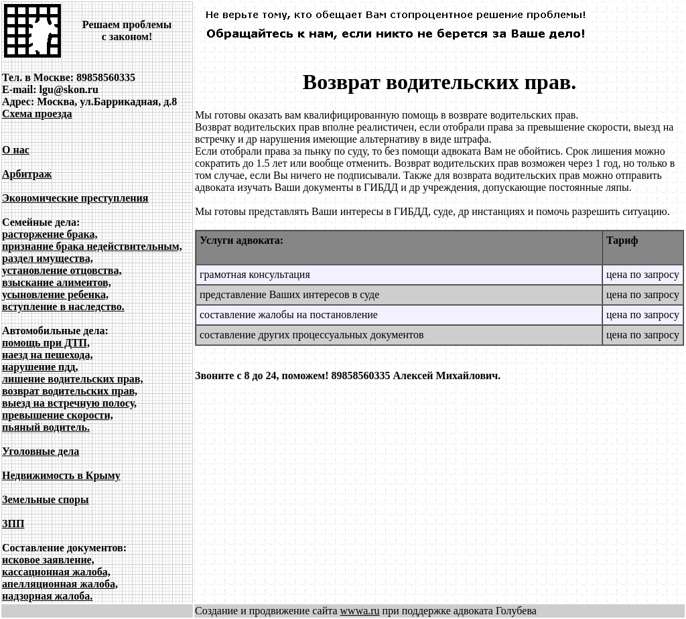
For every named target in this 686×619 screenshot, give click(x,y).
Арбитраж (27, 174)
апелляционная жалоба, (60, 584)
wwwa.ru (360, 610)
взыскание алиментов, (56, 282)
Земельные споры (45, 499)
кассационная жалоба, (56, 571)
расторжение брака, (49, 234)
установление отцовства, (61, 270)
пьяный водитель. (46, 427)
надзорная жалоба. (47, 596)
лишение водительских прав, (72, 379)
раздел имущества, (47, 258)
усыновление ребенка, (55, 294)
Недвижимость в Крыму (61, 475)
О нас (15, 149)
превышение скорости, (57, 415)
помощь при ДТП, (46, 342)
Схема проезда (37, 113)
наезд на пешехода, (47, 354)
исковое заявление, (48, 559)
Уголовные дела (40, 451)
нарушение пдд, (40, 366)
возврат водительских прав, (69, 391)
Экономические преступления (75, 198)
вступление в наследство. (63, 306)
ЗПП (13, 523)
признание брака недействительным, (92, 246)
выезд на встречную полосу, (69, 403)
